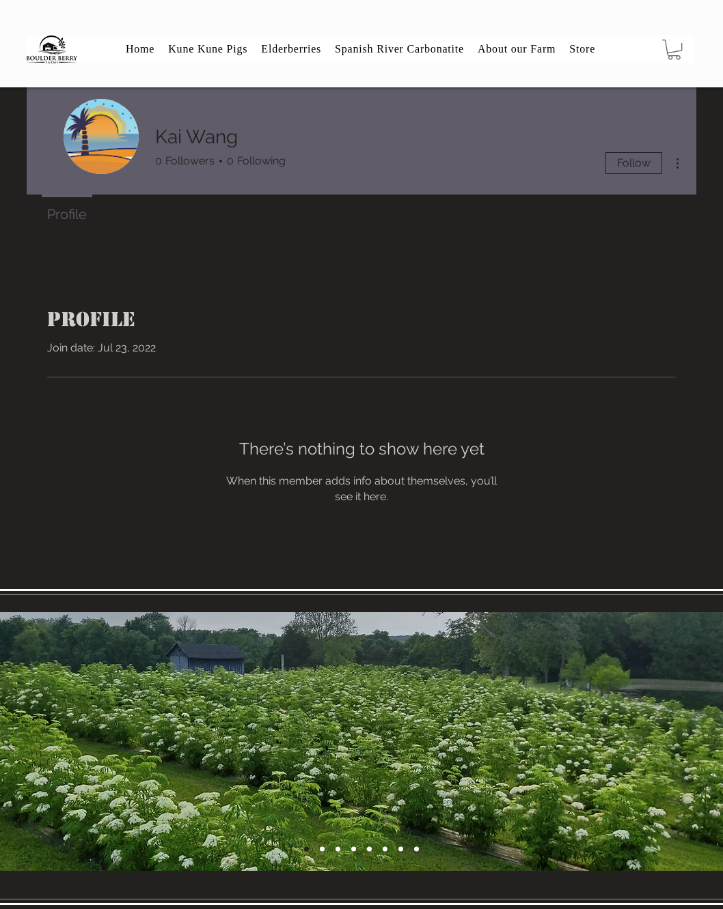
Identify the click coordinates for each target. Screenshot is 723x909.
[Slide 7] (400, 848)
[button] (674, 49)
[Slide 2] (353, 848)
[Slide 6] (338, 848)
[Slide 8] (416, 848)
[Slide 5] (306, 848)
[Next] (715, 741)
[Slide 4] (322, 848)
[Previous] (7, 741)
